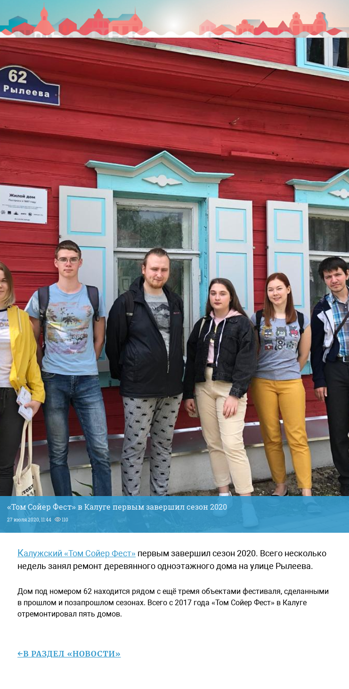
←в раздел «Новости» (69, 653)
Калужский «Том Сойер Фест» (76, 553)
